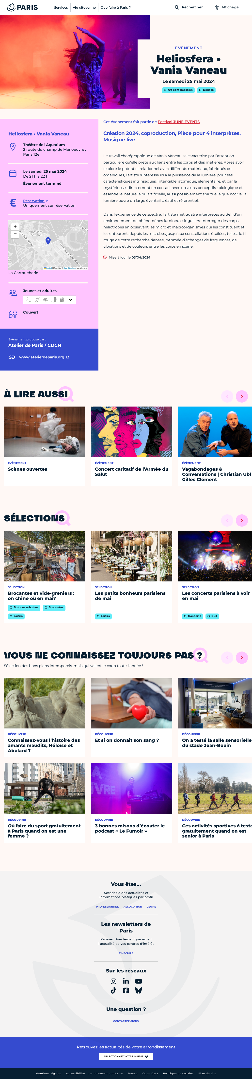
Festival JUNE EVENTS (179, 121)
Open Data (150, 1073)
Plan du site (207, 1073)
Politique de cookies (178, 1073)
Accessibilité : (94, 1073)
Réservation (34, 201)
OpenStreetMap (70, 268)
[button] (48, 241)
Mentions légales (48, 1073)
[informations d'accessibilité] (49, 300)
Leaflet (48, 268)
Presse (133, 1073)
